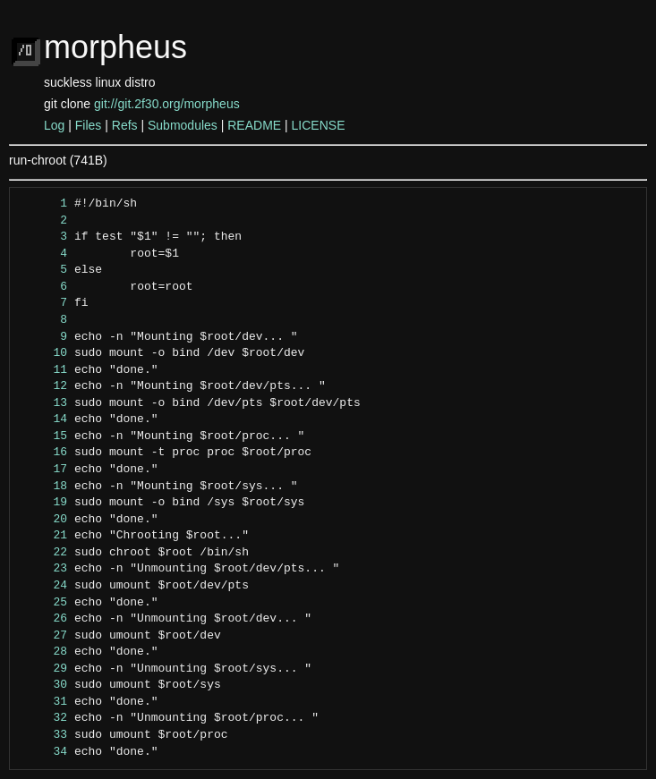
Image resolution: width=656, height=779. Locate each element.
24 (43, 586)
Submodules (182, 125)
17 (43, 469)
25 (43, 603)
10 (43, 353)
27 (43, 636)
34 (43, 752)
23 (43, 569)
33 (43, 735)
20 (43, 520)
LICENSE (318, 125)
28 (43, 652)
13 (43, 403)
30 (43, 685)
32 (43, 718)
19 (43, 503)
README (254, 125)
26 (43, 619)
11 (43, 370)
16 (43, 453)
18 (43, 486)
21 (43, 536)
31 (43, 702)
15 (43, 436)
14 (43, 419)
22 (43, 553)
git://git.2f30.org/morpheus (167, 104)
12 (43, 386)
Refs (125, 125)
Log (54, 125)
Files (88, 125)
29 (43, 669)
